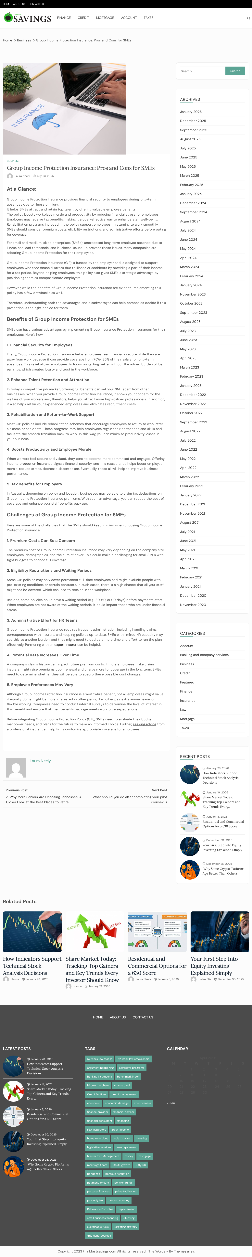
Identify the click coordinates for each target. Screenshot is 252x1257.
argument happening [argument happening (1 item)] (100, 1067)
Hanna (15, 979)
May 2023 (188, 349)
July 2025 (188, 148)
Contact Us (36, 4)
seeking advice (144, 724)
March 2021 (189, 568)
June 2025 (188, 157)
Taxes (149, 18)
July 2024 (188, 230)
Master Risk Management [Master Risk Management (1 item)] (103, 1156)
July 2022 (188, 440)
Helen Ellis (204, 979)
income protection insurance (30, 463)
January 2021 (190, 586)
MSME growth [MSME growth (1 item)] (121, 1165)
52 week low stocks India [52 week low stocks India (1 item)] (133, 1059)
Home (6, 4)
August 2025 (190, 139)
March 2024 (189, 267)
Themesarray (184, 1251)
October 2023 (191, 303)
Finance (64, 18)
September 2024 (193, 212)
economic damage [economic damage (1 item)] (117, 1103)
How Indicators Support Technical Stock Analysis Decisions (220, 777)
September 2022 (193, 422)
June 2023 (188, 340)
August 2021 (189, 522)
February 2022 (191, 486)
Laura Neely (22, 176)
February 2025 (191, 185)
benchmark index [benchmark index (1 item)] (128, 1076)
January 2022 (191, 495)
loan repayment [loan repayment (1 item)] (127, 1147)
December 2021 (192, 504)
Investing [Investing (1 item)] (141, 1138)
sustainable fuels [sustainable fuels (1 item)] (98, 1227)
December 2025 (193, 121)
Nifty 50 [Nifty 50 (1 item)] (140, 1165)
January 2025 (191, 194)
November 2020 (193, 605)
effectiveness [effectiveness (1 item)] (142, 1103)
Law (183, 709)
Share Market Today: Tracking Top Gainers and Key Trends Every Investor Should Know (92, 969)
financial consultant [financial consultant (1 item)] (99, 1121)
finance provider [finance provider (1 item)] (97, 1112)
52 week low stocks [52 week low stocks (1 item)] (99, 1059)
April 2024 (188, 258)
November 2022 (193, 404)
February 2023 (191, 376)
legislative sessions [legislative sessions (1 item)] (99, 1147)
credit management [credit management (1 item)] (124, 1094)
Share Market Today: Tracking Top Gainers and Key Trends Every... (222, 802)
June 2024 (188, 239)
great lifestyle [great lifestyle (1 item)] (120, 1129)
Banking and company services (204, 655)
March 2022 (189, 477)
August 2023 (190, 321)
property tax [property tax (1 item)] (95, 1200)
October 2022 (191, 413)
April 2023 (188, 358)
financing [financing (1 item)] (123, 1121)
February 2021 (191, 577)
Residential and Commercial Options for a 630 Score (157, 965)
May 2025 (188, 166)
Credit (83, 18)
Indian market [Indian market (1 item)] (122, 1138)
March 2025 (189, 175)
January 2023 (191, 385)
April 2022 (188, 468)
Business (13, 161)
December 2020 (193, 595)
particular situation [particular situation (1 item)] (117, 1174)
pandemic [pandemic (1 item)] (93, 1174)
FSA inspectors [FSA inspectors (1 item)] (96, 1129)
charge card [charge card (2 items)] (122, 1085)
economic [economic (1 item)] (93, 1103)
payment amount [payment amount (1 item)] (98, 1182)
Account (129, 18)
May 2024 (188, 248)
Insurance (187, 700)
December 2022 (193, 394)
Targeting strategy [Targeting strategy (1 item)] (125, 1227)
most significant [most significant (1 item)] (97, 1165)
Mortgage (105, 18)
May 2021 (187, 550)
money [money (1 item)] (129, 1156)
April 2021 (187, 559)
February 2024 (191, 276)
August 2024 (190, 221)
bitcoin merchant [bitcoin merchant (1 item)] (98, 1085)
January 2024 (191, 285)
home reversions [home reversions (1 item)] (97, 1138)
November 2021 (192, 513)
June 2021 (188, 541)
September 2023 (193, 312)
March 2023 (189, 367)
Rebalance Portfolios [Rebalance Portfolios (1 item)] (100, 1209)
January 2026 (191, 112)
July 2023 (188, 331)
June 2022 (188, 449)
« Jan (171, 1103)
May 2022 (188, 459)
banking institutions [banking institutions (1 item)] (99, 1076)
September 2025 (193, 130)
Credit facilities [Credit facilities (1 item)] (96, 1094)
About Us (19, 4)
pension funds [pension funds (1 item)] (123, 1182)
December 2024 (193, 203)
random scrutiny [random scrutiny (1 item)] (118, 1200)
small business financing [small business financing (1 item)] (102, 1218)
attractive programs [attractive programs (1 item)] (131, 1067)
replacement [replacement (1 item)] (127, 1209)
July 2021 (187, 532)
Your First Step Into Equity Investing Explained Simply (214, 965)
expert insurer (65, 644)
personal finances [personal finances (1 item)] (98, 1191)
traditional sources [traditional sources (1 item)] (99, 1235)
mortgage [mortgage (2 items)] (145, 1156)
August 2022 (190, 431)
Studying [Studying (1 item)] (129, 1218)
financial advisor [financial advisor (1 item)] (123, 1112)
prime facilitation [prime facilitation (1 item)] (125, 1191)
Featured (187, 682)
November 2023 (193, 294)
